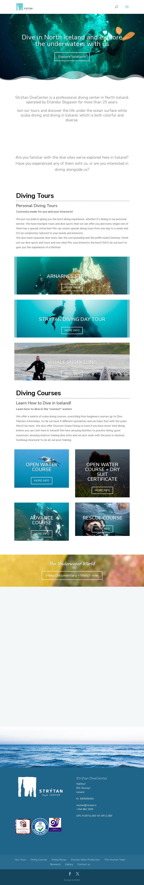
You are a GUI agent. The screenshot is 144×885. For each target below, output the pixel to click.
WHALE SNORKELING (72, 362)
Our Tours (20, 859)
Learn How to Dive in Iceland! (43, 403)
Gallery (69, 864)
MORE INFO (72, 287)
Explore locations (72, 56)
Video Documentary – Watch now (72, 575)
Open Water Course (42, 467)
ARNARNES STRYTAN (72, 276)
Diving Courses (39, 859)
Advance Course (41, 520)
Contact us (84, 864)
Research (55, 864)
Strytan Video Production (85, 859)
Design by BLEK (72, 880)
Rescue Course (102, 518)
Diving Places (59, 859)
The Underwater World (72, 563)
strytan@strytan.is (86, 805)
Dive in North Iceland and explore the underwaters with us (72, 40)
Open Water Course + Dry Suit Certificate (102, 472)
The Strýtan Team (114, 859)
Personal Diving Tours (36, 205)
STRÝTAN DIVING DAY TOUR (72, 319)
